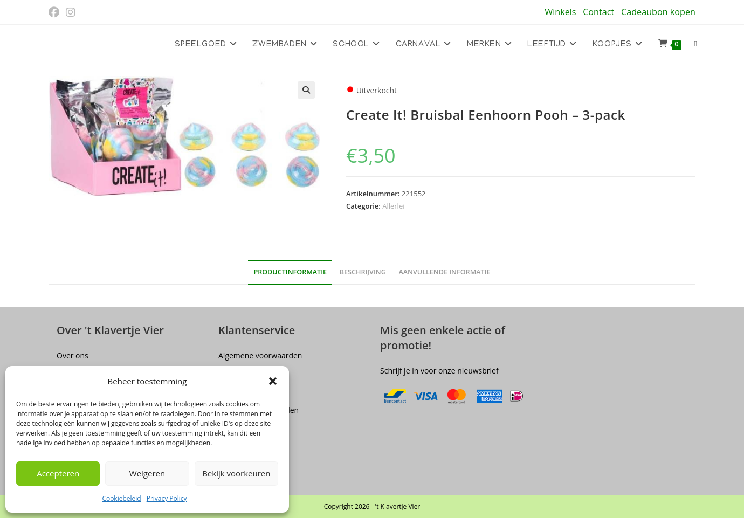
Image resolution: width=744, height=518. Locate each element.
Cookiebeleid (121, 498)
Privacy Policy (167, 498)
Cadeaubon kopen (658, 12)
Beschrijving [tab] (363, 272)
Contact (598, 12)
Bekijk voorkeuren (236, 473)
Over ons (72, 355)
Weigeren (147, 473)
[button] (272, 381)
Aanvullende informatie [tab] (444, 272)
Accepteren (58, 473)
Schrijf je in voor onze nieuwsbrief (439, 370)
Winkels (560, 12)
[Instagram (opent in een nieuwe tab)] (71, 12)
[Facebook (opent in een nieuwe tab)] (56, 12)
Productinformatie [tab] (290, 272)
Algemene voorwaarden (260, 355)
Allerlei (393, 206)
